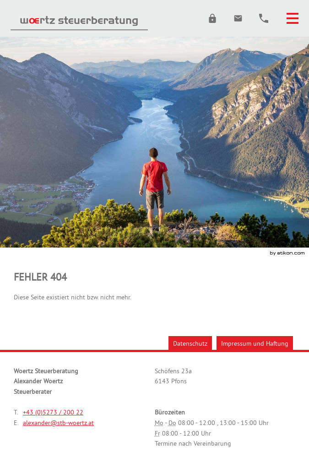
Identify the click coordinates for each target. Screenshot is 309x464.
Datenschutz (190, 343)
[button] (212, 18)
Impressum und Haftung (254, 343)
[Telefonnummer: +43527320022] (53, 412)
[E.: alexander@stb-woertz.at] (238, 18)
